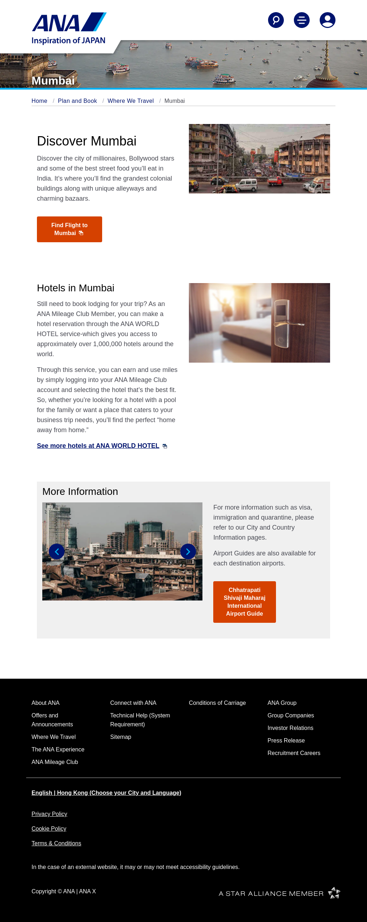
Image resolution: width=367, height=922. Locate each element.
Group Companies (291, 715)
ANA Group (282, 703)
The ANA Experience (58, 749)
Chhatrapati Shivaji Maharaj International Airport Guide (245, 602)
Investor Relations (291, 728)
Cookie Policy (49, 829)
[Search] (276, 20)
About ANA (45, 703)
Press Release (286, 740)
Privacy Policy (49, 814)
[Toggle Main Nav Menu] (302, 20)
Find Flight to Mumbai (69, 229)
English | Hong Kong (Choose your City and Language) (106, 793)
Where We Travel (132, 101)
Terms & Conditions (56, 843)
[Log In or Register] (327, 20)
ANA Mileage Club (55, 762)
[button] (57, 551)
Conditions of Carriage (217, 703)
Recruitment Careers (294, 753)
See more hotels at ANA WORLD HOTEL (102, 445)
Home (40, 101)
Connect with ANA (133, 703)
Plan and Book (78, 101)
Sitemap (121, 737)
